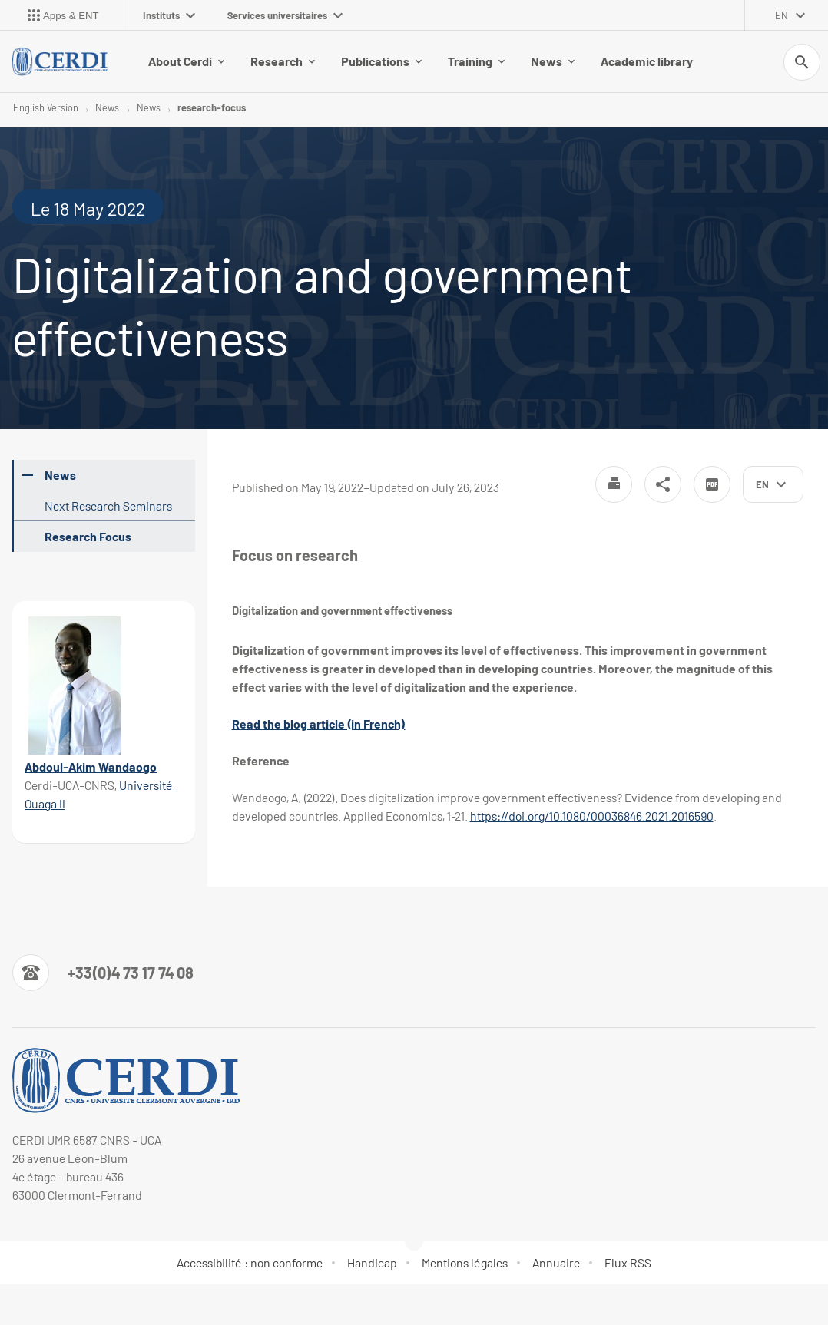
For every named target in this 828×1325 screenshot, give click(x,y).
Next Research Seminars (108, 505)
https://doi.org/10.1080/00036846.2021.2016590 (592, 815)
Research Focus (88, 536)
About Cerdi (186, 61)
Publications (381, 61)
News (553, 61)
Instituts (169, 15)
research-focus (211, 107)
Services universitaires (285, 15)
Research (282, 61)
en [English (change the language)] (781, 15)
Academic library (647, 61)
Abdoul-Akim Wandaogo (91, 766)
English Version (45, 107)
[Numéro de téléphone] (103, 972)
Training (476, 61)
